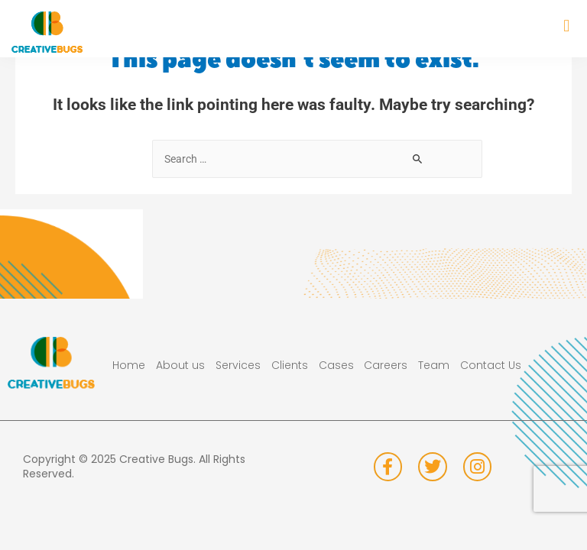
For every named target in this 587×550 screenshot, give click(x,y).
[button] (567, 25)
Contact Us (490, 365)
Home (128, 365)
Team (433, 365)
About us (180, 365)
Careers (385, 365)
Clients (289, 365)
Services (238, 365)
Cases (336, 365)
